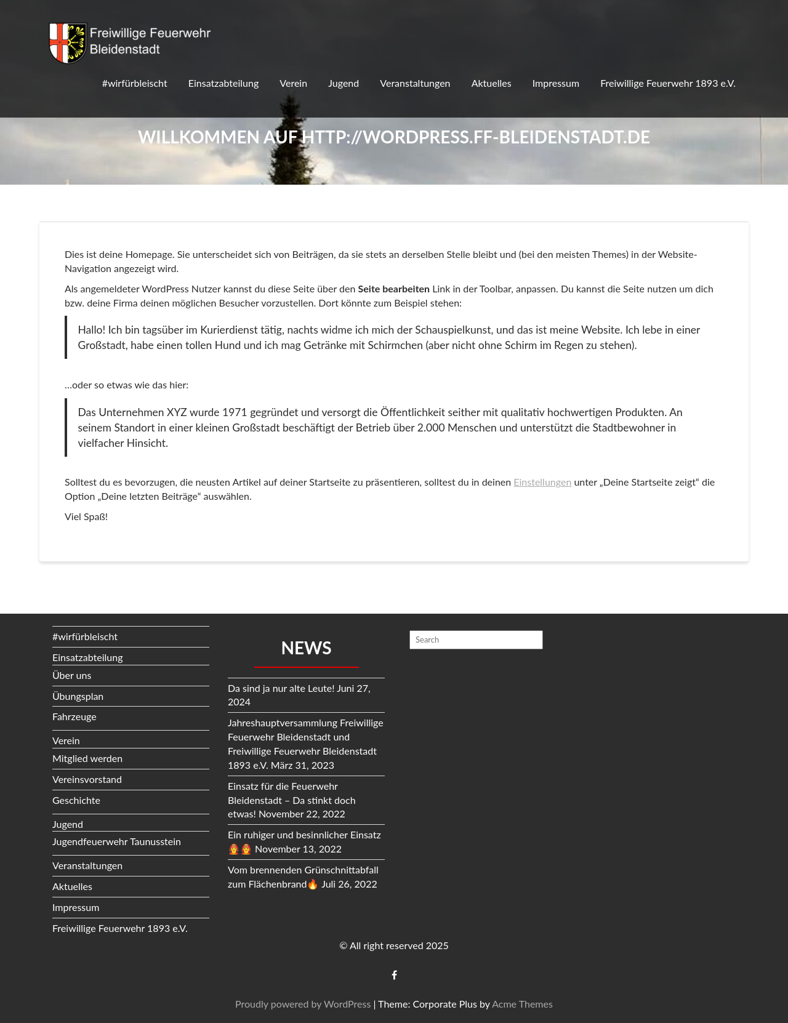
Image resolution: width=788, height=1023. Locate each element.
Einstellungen (542, 481)
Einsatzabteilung (223, 83)
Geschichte (76, 800)
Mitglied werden (87, 758)
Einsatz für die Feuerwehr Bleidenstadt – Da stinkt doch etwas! (292, 800)
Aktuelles (492, 83)
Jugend (343, 83)
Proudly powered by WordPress (303, 1003)
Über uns (71, 675)
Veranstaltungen (415, 83)
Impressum (556, 83)
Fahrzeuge (74, 716)
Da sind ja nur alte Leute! (281, 688)
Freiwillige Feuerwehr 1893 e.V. (668, 83)
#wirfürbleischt (134, 83)
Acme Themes (522, 1003)
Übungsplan (77, 696)
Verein (293, 83)
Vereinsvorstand (87, 779)
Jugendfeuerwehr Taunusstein (116, 841)
